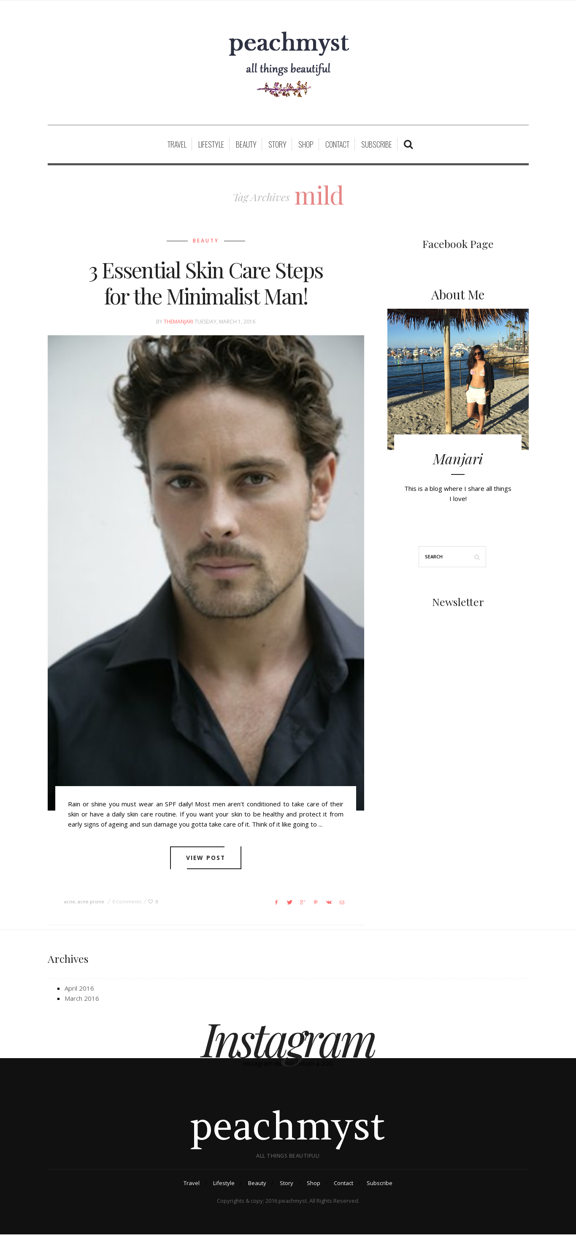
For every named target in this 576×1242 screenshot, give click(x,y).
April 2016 (79, 993)
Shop (306, 149)
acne (69, 907)
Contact (337, 149)
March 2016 (82, 1004)
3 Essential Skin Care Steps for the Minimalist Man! (206, 287)
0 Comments (126, 907)
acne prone (91, 907)
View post (205, 863)
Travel (177, 149)
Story (277, 149)
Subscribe (376, 149)
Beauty (246, 149)
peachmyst (288, 1132)
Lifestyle (211, 149)
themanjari (178, 326)
